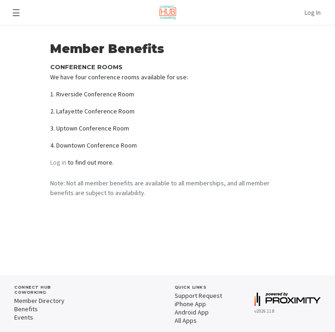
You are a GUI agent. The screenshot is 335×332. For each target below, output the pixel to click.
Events (23, 317)
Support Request (198, 295)
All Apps (186, 320)
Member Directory (39, 300)
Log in (58, 162)
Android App (192, 312)
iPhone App (190, 304)
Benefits (26, 309)
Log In (313, 12)
